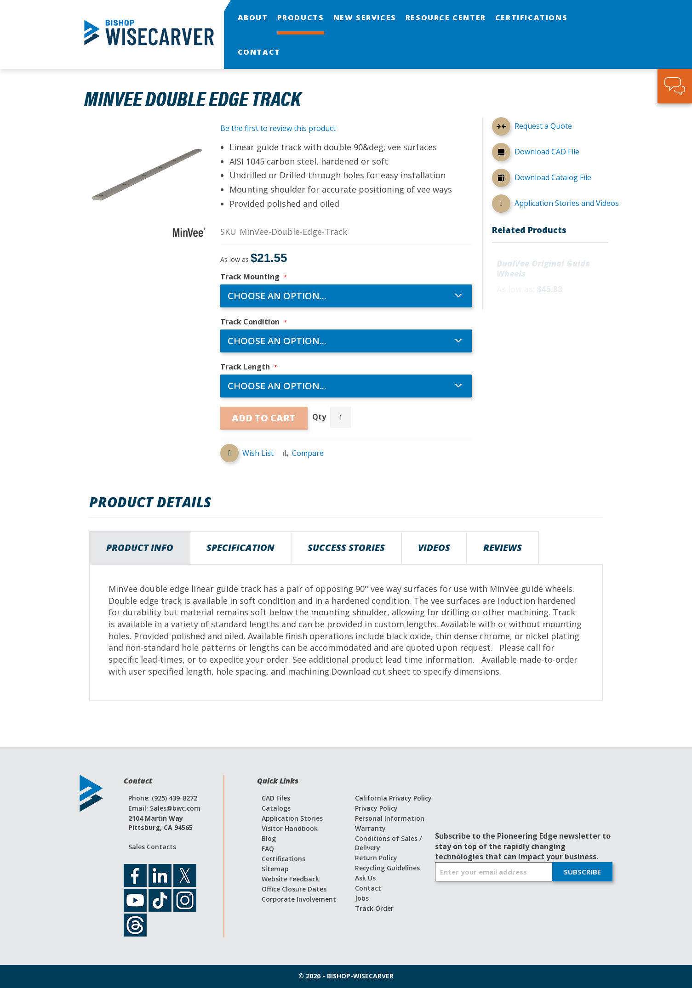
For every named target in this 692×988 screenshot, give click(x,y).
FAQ (268, 848)
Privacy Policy (376, 808)
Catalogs (276, 808)
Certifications (283, 858)
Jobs (362, 898)
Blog (269, 838)
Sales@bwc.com (175, 808)
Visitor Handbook (290, 828)
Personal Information (389, 818)
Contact (368, 888)
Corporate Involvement (299, 899)
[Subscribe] (582, 872)
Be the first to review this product (278, 128)
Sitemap (275, 868)
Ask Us (365, 878)
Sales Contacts (152, 846)
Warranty (370, 828)
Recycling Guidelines (387, 867)
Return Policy (376, 857)
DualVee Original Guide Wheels (543, 269)
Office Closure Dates (294, 889)
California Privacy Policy (393, 798)
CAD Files (276, 798)
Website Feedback (290, 878)
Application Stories (292, 818)
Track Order (374, 908)
